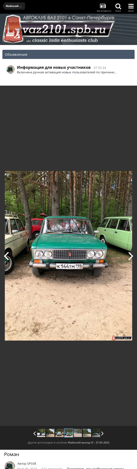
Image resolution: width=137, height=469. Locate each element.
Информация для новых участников (54, 67)
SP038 (31, 463)
